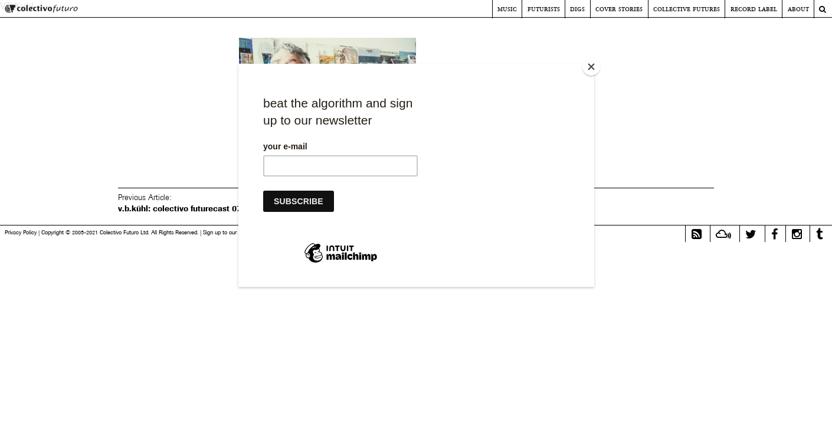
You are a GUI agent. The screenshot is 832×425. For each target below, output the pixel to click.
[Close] (591, 67)
